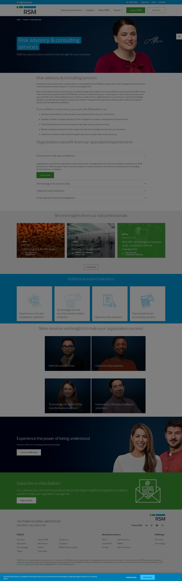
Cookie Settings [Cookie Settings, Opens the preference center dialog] (131, 578)
